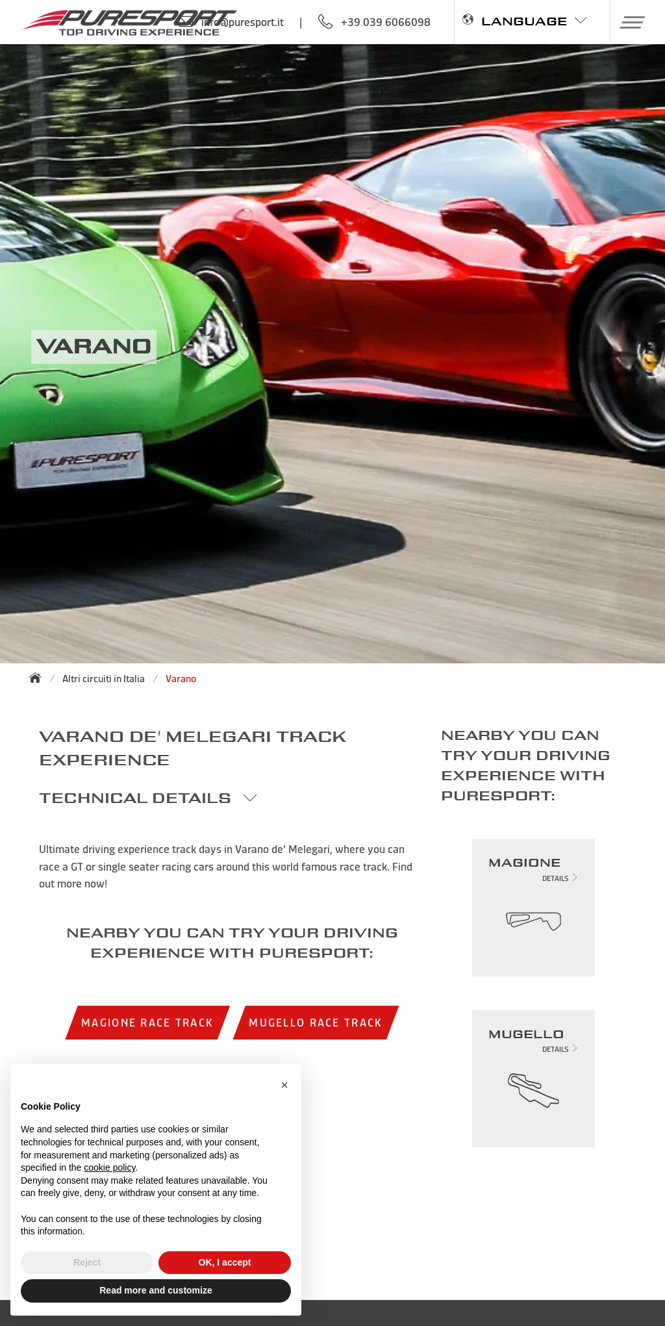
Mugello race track (316, 1022)
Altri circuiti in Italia (103, 678)
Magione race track (147, 1022)
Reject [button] (87, 1262)
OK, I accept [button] (225, 1262)
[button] (628, 22)
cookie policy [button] (109, 1167)
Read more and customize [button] (155, 1290)
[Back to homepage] (39, 677)
